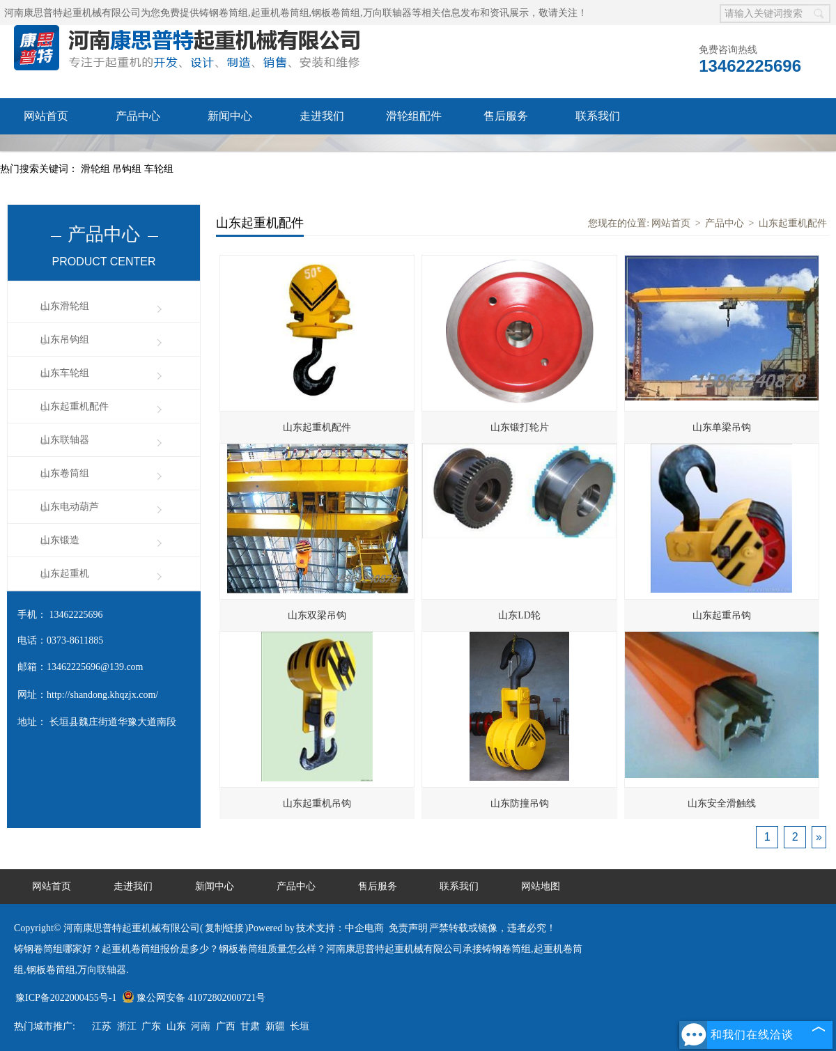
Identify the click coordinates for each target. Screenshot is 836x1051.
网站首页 (46, 116)
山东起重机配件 (74, 406)
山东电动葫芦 (69, 506)
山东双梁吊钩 (317, 615)
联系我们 (597, 116)
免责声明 (408, 928)
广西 (225, 1026)
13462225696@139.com (95, 667)
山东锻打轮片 (519, 427)
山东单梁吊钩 (721, 427)
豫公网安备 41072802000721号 (194, 997)
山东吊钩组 (64, 339)
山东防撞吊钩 (519, 803)
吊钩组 (128, 169)
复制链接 (224, 928)
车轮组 (158, 169)
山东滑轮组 (64, 306)
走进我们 (322, 116)
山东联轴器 (64, 440)
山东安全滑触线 (722, 803)
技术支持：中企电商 (340, 928)
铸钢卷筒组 (223, 13)
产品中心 (138, 116)
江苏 (101, 1026)
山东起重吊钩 (721, 615)
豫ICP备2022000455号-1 (65, 997)
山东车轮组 (64, 373)
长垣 (299, 1026)
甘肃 (250, 1026)
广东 (151, 1026)
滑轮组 (97, 169)
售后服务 (505, 116)
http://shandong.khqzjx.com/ (102, 695)
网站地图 (540, 886)
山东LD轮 (519, 615)
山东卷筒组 (64, 473)
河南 (200, 1026)
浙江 (127, 1026)
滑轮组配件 (414, 116)
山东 (176, 1026)
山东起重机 (64, 573)
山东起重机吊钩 (317, 803)
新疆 (275, 1026)
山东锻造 (59, 540)
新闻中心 (230, 116)
